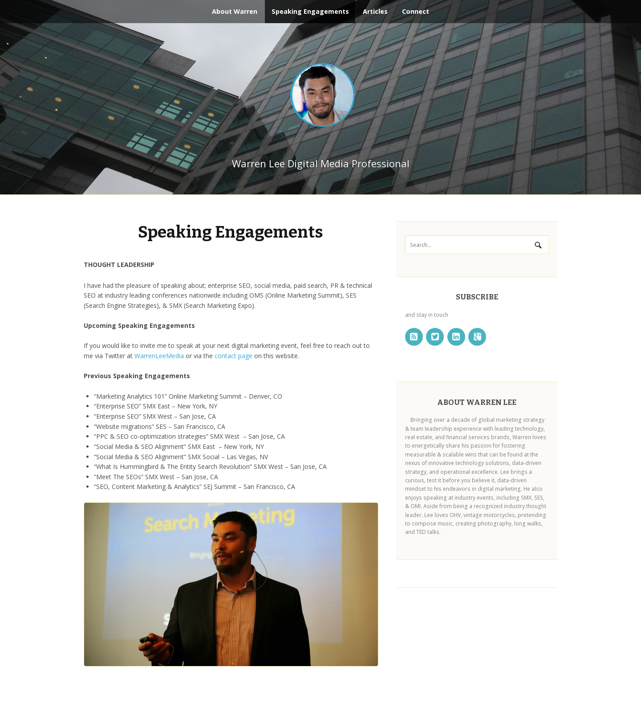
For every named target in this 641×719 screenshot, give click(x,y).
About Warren (234, 11)
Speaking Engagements (310, 11)
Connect (415, 11)
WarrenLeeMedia (159, 355)
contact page (233, 355)
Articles (375, 11)
